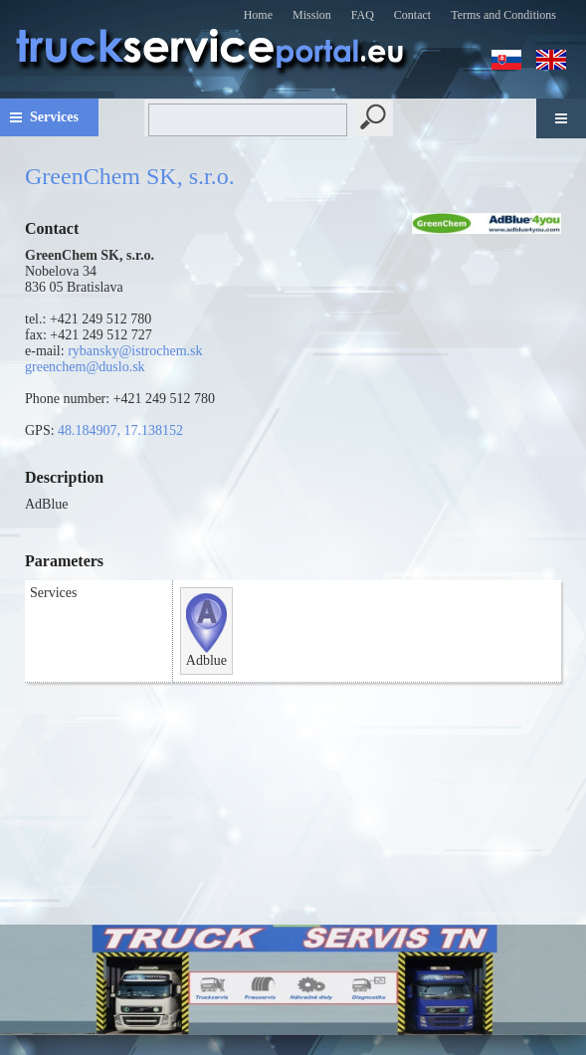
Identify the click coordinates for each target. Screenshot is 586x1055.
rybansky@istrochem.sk (135, 350)
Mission (312, 15)
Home (258, 15)
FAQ (362, 15)
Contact (412, 15)
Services (54, 116)
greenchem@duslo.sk (85, 366)
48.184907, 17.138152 (120, 430)
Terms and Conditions (503, 15)
